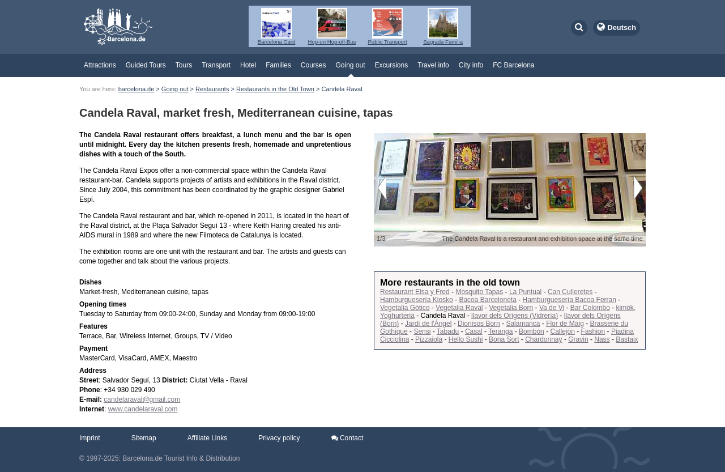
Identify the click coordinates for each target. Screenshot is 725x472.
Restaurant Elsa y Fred (415, 292)
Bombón (531, 331)
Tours (184, 65)
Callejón (562, 331)
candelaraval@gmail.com (142, 399)
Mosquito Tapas (479, 292)
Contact (347, 438)
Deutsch (622, 27)
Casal (474, 331)
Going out (350, 65)
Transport (216, 65)
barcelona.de (136, 89)
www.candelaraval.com (143, 409)
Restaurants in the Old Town (275, 89)
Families (278, 65)
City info (471, 65)
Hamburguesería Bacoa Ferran (569, 300)
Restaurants (212, 89)
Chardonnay (543, 339)
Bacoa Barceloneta (487, 300)
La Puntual (525, 292)
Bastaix (627, 339)
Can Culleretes (570, 292)
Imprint (89, 438)
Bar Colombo (590, 308)
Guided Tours (146, 65)
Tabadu (448, 331)
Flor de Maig (565, 324)
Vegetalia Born (511, 308)
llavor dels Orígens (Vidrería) (514, 316)
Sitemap (143, 438)
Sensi (421, 331)
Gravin (578, 339)
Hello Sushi (466, 339)
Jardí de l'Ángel (428, 324)
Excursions (391, 65)
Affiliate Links (207, 438)
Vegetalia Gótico (404, 308)
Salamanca (523, 324)
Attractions (100, 65)
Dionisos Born (479, 324)
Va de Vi (551, 308)
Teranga (500, 331)
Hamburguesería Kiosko (416, 300)
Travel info (433, 65)
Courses (313, 65)
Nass (601, 339)
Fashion (593, 331)
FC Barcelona (513, 65)
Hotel (248, 65)
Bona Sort (504, 339)
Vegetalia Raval (459, 308)
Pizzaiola (428, 339)
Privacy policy (279, 438)
